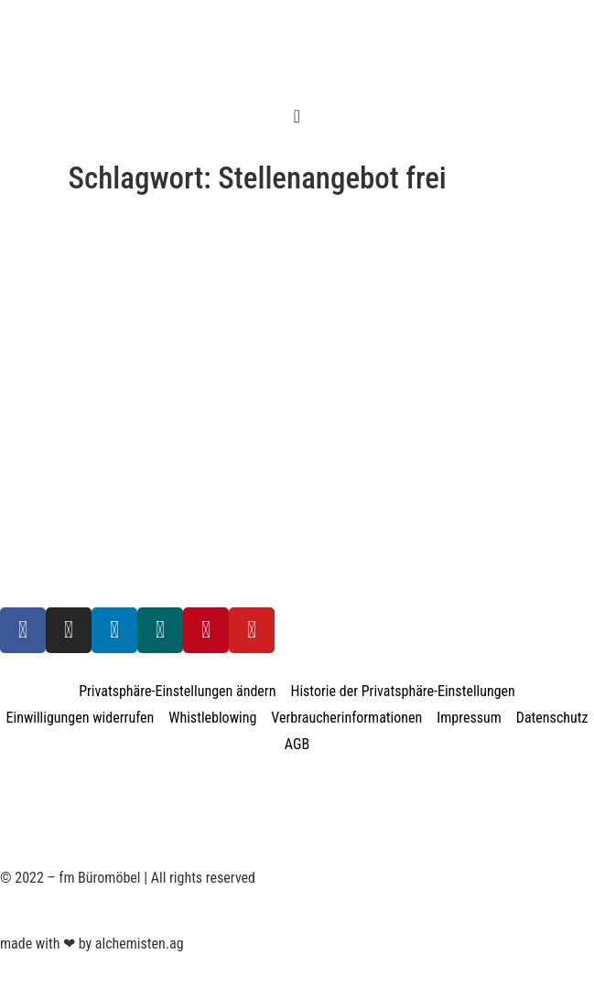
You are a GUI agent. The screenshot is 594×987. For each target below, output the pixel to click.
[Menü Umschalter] (297, 116)
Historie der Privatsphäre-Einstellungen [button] (402, 691)
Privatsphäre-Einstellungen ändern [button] (177, 691)
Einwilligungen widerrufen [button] (80, 717)
